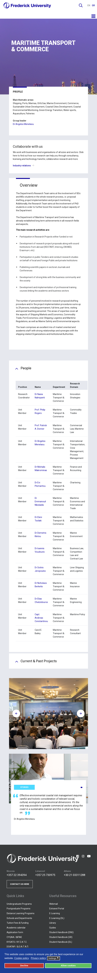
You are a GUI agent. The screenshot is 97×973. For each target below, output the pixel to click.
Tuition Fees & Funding (18, 923)
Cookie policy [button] (21, 958)
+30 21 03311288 (74, 875)
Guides (52, 927)
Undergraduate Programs (19, 904)
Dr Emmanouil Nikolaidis (40, 501)
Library (52, 923)
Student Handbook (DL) (60, 942)
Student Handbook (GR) (60, 937)
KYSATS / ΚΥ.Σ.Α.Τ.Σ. (17, 942)
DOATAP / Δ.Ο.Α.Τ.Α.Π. (18, 946)
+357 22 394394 (16, 875)
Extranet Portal (56, 908)
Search (81, 5)
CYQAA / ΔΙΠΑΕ (14, 937)
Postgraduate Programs (18, 908)
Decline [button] (24, 965)
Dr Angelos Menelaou (23, 124)
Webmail (53, 904)
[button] (81, 787)
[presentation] (16, 713)
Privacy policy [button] (38, 958)
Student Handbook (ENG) (61, 932)
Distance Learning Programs (20, 913)
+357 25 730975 (45, 875)
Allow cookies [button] (68, 965)
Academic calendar (16, 927)
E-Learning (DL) (56, 918)
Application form (15, 932)
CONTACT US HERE (19, 884)
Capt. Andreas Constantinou (41, 617)
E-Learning (54, 913)
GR (93, 5)
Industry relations (24, 165)
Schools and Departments (19, 918)
